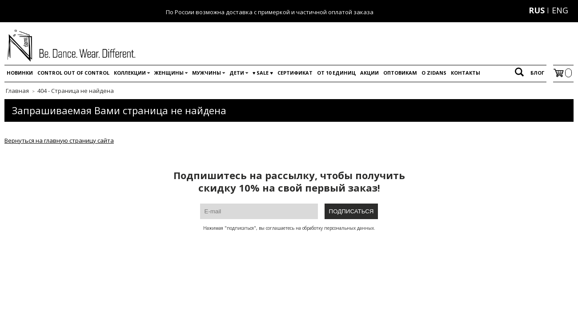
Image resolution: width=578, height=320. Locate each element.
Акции (369, 72)
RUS (537, 10)
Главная (17, 91)
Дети (236, 72)
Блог (537, 72)
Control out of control (73, 72)
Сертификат (295, 72)
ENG (560, 10)
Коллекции (130, 72)
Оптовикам (400, 72)
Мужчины (206, 72)
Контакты (465, 72)
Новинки (20, 72)
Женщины (169, 72)
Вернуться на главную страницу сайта (59, 140)
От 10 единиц (336, 72)
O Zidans (433, 72)
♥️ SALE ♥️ (263, 72)
